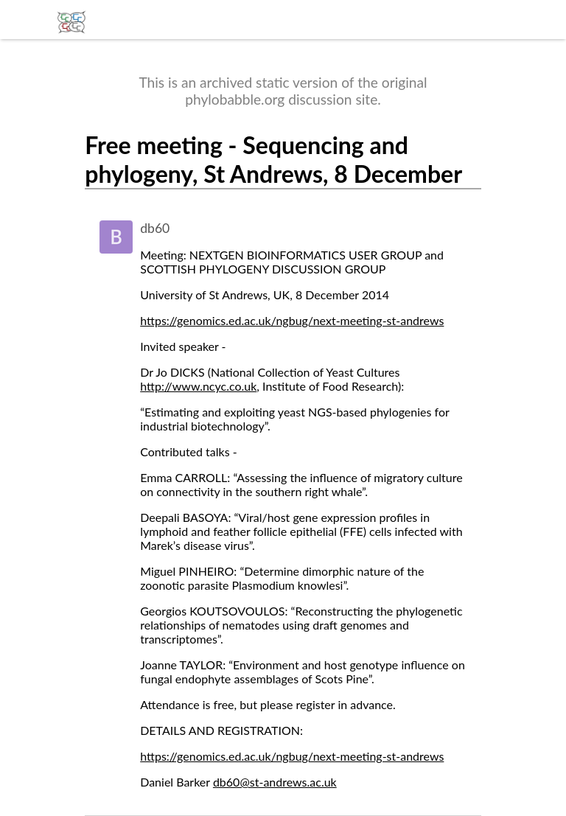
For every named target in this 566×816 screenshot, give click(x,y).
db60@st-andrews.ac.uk (275, 782)
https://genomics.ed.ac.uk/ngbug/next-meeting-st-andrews (292, 320)
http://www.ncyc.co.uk (198, 386)
